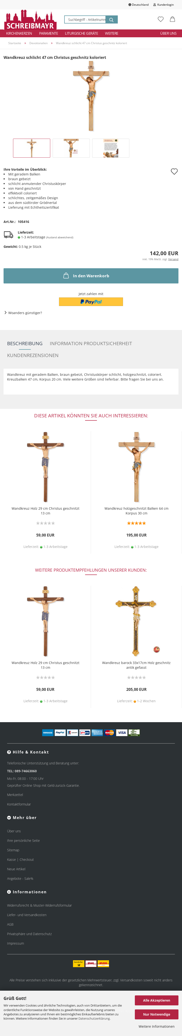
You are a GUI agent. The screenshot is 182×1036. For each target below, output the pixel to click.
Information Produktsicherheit (91, 343)
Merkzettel (15, 794)
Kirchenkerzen (19, 33)
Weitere (111, 33)
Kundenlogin (163, 5)
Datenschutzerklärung (94, 1018)
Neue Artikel (16, 869)
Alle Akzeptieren (156, 1000)
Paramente (48, 33)
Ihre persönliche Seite (23, 840)
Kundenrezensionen (33, 355)
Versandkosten (131, 980)
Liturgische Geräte (81, 33)
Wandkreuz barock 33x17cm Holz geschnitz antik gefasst (136, 665)
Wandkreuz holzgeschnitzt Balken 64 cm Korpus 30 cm (136, 510)
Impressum (15, 943)
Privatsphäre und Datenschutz (29, 934)
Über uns (168, 33)
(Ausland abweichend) (59, 237)
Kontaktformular (19, 804)
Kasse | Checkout (20, 859)
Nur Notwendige (156, 1014)
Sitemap (13, 850)
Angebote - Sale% (20, 878)
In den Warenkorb (85, 275)
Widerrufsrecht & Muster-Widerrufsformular (39, 905)
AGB (10, 924)
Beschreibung (25, 343)
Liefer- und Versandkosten (26, 915)
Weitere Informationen (157, 1026)
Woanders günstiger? (25, 313)
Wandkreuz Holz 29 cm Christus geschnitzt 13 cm (45, 510)
